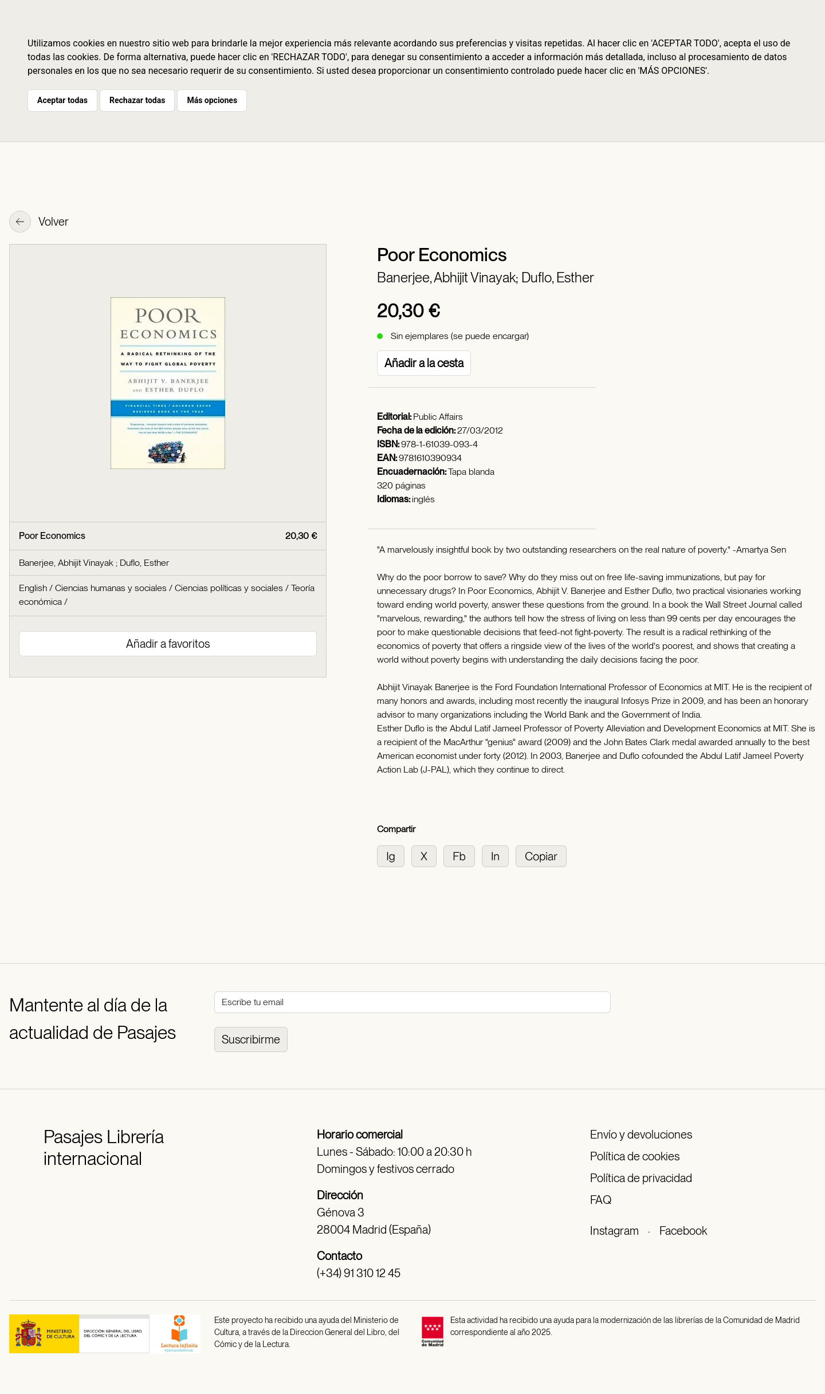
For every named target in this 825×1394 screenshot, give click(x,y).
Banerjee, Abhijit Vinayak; (449, 277)
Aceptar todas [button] (62, 100)
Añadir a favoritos (168, 644)
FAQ (600, 1200)
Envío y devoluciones (641, 1134)
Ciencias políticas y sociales (229, 587)
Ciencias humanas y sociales (111, 587)
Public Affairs (438, 416)
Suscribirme (251, 1039)
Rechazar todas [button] (137, 100)
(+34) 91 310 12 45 (358, 1273)
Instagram (614, 1231)
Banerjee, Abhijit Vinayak (67, 562)
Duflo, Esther (557, 277)
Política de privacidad (641, 1178)
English (33, 587)
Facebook (683, 1231)
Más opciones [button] (212, 100)
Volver (39, 223)
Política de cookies (634, 1156)
